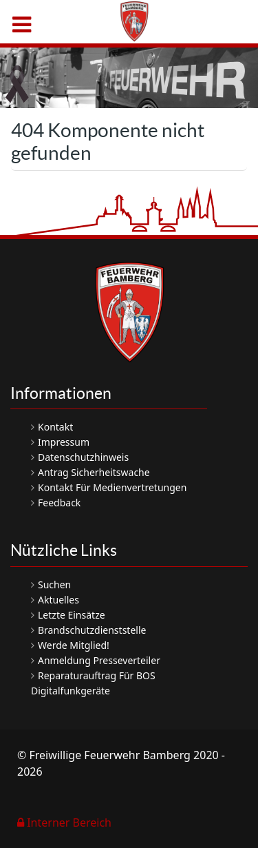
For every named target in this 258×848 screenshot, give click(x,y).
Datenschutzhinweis (83, 457)
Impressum (63, 441)
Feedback (59, 502)
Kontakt (55, 426)
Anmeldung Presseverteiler (99, 660)
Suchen (54, 584)
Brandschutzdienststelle (92, 630)
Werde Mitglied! (73, 645)
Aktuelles (58, 599)
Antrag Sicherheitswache (94, 472)
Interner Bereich (64, 822)
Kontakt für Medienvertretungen (112, 487)
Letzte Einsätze (71, 614)
